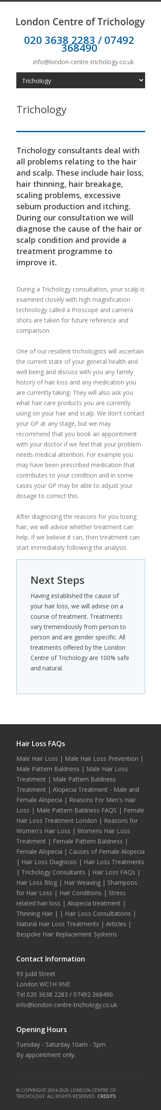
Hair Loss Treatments (114, 862)
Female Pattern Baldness (88, 841)
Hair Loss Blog (36, 882)
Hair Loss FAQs (113, 872)
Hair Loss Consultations (98, 913)
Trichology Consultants (53, 872)
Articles (116, 924)
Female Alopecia (39, 851)
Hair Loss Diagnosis (49, 862)
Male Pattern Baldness (47, 769)
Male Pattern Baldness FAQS (76, 810)
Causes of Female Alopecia (107, 851)
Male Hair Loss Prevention (101, 758)
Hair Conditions (80, 893)
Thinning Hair (34, 913)
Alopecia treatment (94, 903)
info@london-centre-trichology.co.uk (83, 62)
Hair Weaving (82, 882)
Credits (106, 1096)
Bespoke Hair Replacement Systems (66, 934)
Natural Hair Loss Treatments (57, 924)
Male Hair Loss (37, 758)
